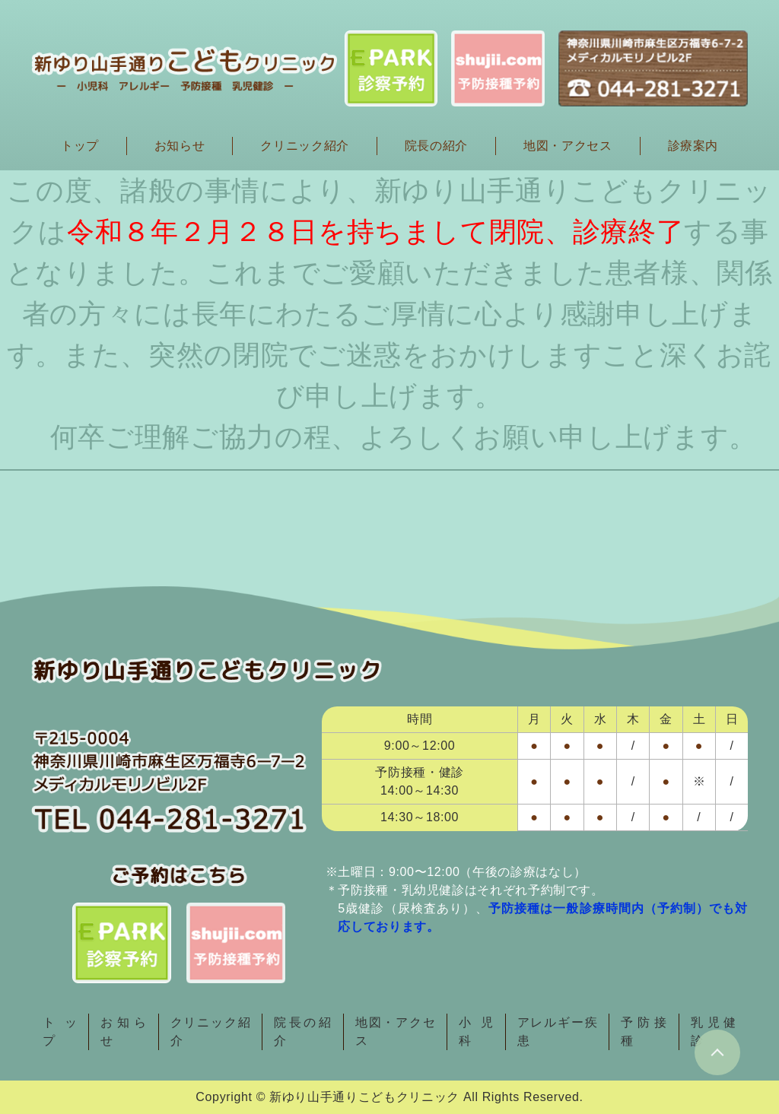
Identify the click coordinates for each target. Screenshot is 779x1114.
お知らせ (179, 145)
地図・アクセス (567, 145)
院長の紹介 (436, 145)
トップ (80, 145)
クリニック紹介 (304, 145)
